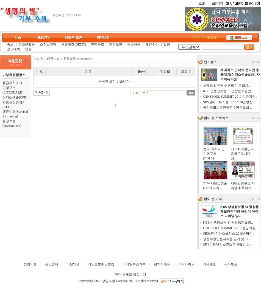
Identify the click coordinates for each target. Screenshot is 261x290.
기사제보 (209, 264)
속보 (10, 44)
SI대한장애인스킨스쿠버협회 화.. (227, 244)
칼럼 (166, 44)
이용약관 (73, 264)
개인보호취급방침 (101, 264)
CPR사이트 (187, 264)
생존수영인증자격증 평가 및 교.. (226, 239)
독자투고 (230, 264)
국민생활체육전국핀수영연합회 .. (227, 107)
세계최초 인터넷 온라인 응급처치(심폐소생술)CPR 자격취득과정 (240, 74)
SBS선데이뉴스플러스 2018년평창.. (228, 102)
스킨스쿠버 (48, 44)
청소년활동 (26, 44)
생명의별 (30, 264)
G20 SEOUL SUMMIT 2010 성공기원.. (230, 96)
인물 (28, 49)
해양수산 (152, 44)
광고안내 (51, 264)
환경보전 (115, 44)
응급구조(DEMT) (73, 44)
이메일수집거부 (134, 264)
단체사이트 (162, 264)
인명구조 (97, 44)
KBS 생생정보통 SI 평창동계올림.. (228, 91)
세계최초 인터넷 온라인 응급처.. (226, 86)
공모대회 (13, 49)
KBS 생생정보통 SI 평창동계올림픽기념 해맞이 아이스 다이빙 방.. (239, 211)
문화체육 (133, 44)
